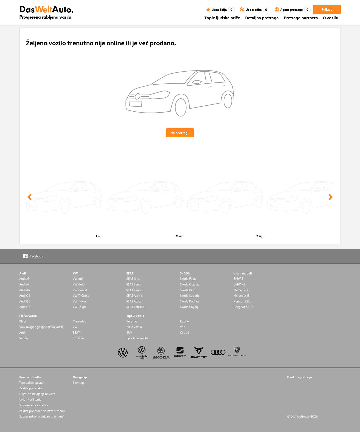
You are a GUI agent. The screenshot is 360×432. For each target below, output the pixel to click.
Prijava (327, 9)
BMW (23, 321)
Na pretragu (180, 132)
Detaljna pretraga (262, 17)
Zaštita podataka (30, 388)
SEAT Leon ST (135, 290)
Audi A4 (24, 284)
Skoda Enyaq (189, 307)
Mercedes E (241, 295)
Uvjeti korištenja (30, 399)
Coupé (184, 332)
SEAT (76, 332)
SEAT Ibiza (133, 278)
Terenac (132, 321)
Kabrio (184, 321)
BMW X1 (239, 284)
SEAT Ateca (133, 301)
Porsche (78, 338)
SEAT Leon (133, 284)
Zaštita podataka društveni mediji (42, 411)
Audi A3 (24, 278)
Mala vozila (134, 327)
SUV (129, 332)
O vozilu (330, 17)
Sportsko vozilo (137, 338)
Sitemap (78, 382)
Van (182, 327)
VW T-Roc (80, 301)
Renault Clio (241, 301)
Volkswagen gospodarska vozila (41, 327)
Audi (22, 332)
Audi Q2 (24, 295)
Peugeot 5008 (243, 307)
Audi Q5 (24, 307)
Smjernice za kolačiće (33, 405)
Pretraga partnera (301, 17)
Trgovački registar (31, 382)
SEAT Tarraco (135, 307)
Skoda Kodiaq (189, 301)
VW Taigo (79, 307)
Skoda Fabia (188, 278)
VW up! (78, 278)
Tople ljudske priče (222, 17)
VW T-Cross (81, 295)
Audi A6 (24, 290)
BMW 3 (238, 278)
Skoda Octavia (190, 284)
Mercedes (79, 321)
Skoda (23, 338)
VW (75, 327)
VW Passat (80, 290)
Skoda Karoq (188, 290)
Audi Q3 (24, 301)
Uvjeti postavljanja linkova (37, 394)
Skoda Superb (189, 295)
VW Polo (79, 284)
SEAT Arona (134, 295)
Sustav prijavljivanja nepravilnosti (42, 416)
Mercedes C (241, 290)
